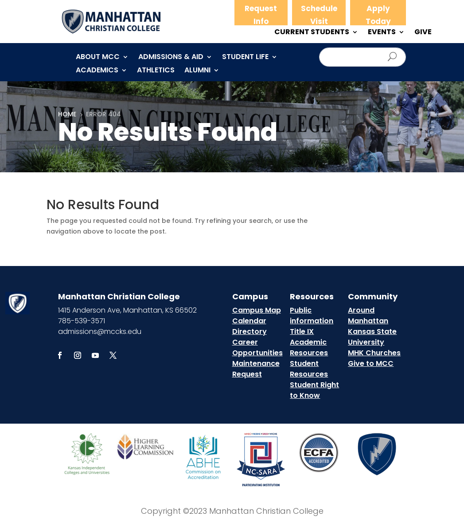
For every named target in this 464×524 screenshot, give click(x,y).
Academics (97, 71)
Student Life (245, 58)
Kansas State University (372, 336)
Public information (311, 315)
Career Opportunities (257, 347)
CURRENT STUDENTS (311, 33)
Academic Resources (309, 347)
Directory (249, 331)
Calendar (249, 321)
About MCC (98, 58)
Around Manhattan (368, 315)
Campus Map (256, 310)
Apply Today (378, 15)
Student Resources (309, 368)
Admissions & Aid (170, 58)
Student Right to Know (314, 390)
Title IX (302, 331)
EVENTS (382, 33)
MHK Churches (374, 353)
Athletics (156, 71)
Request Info (261, 15)
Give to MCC (371, 363)
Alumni (197, 71)
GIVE (423, 33)
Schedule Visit (319, 15)
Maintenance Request (256, 368)
